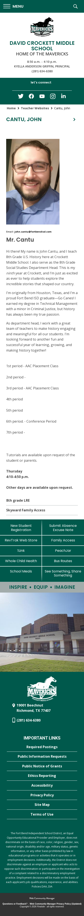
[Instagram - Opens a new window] (52, 97)
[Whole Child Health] (21, 561)
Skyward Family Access (25, 510)
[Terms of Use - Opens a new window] (42, 814)
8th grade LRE (18, 500)
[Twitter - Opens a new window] (20, 97)
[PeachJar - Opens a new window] (63, 550)
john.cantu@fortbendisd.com (32, 231)
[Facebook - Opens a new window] (31, 97)
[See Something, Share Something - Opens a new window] (63, 573)
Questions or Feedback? (15, 904)
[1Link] (21, 550)
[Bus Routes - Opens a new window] (63, 561)
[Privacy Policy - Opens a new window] (42, 795)
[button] (13, 6)
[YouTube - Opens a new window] (42, 97)
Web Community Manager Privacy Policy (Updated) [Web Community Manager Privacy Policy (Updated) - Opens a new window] (56, 904)
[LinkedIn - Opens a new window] (63, 97)
